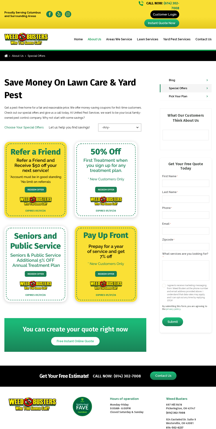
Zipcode (168, 239)
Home (78, 39)
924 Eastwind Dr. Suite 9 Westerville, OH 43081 (181, 421)
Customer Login (165, 14)
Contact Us (203, 39)
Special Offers (178, 88)
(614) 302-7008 (159, 5)
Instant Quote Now (161, 23)
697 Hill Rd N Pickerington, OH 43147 (180, 406)
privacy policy (173, 309)
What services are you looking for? (185, 255)
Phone (167, 208)
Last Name (170, 192)
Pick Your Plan (178, 96)
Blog (172, 80)
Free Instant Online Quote (75, 341)
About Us (94, 39)
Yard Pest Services (177, 39)
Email (166, 224)
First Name (170, 176)
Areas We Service (119, 39)
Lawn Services (147, 39)
